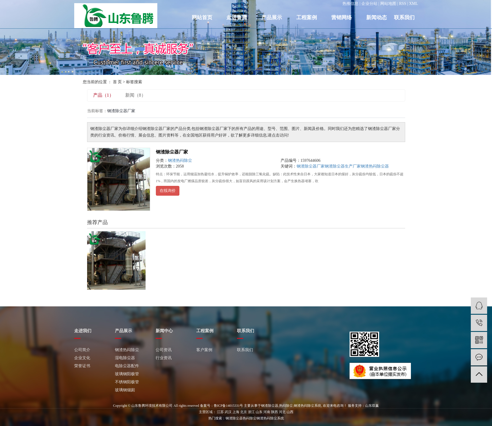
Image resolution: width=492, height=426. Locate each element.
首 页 (117, 82)
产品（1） (103, 95)
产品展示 (271, 17)
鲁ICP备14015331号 (228, 406)
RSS (402, 3)
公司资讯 (164, 350)
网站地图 (388, 3)
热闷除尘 (286, 406)
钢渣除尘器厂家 (172, 151)
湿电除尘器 (125, 358)
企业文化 (82, 358)
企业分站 (369, 3)
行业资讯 (164, 358)
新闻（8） (135, 95)
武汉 (228, 412)
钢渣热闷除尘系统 (307, 406)
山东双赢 (372, 406)
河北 (282, 412)
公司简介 (82, 350)
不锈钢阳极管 (127, 382)
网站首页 (202, 17)
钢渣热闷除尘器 (375, 166)
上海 (235, 412)
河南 (266, 412)
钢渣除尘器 (269, 406)
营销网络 (341, 17)
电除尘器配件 (127, 366)
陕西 (274, 412)
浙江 (251, 412)
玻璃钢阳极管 (127, 374)
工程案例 (306, 17)
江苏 (220, 412)
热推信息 (350, 3)
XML (413, 3)
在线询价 (168, 190)
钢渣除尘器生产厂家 (343, 166)
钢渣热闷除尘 (180, 160)
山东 (259, 412)
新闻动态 (376, 17)
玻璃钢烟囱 (125, 390)
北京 (243, 412)
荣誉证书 (82, 366)
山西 (290, 412)
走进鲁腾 (236, 17)
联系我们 (404, 17)
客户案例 (204, 350)
